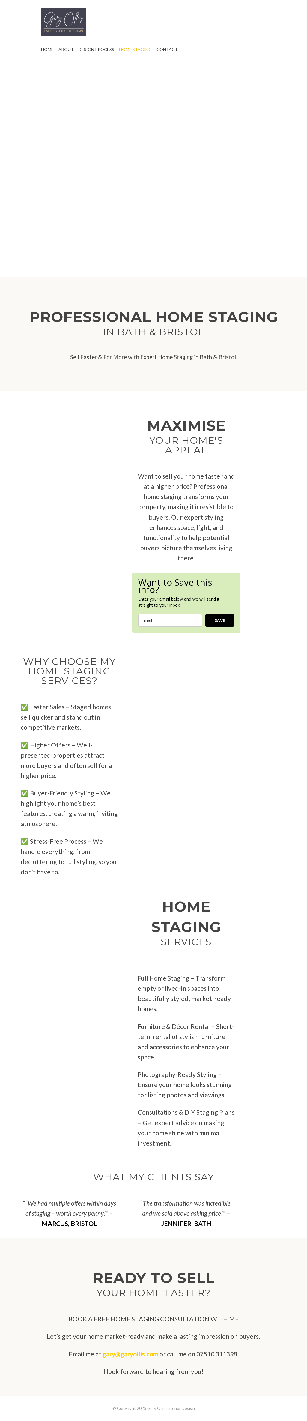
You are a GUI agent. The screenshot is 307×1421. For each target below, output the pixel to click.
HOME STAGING (135, 49)
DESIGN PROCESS (96, 49)
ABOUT (66, 49)
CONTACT (167, 49)
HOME (47, 49)
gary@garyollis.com (130, 1354)
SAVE (220, 620)
